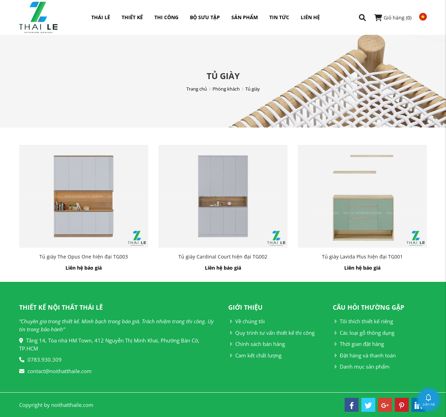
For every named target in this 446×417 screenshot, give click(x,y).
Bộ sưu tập (205, 17)
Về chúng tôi (246, 321)
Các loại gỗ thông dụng (363, 332)
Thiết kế (132, 17)
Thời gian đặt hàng (358, 343)
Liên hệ (310, 17)
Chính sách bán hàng (256, 343)
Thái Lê (100, 17)
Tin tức (279, 17)
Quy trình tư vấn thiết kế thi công (271, 332)
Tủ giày (252, 89)
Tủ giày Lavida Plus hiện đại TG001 (362, 256)
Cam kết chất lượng (255, 355)
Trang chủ (196, 89)
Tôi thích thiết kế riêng (363, 321)
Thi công (166, 17)
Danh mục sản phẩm (361, 366)
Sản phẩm (244, 17)
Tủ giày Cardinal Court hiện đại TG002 (222, 256)
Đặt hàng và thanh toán (364, 355)
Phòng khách (226, 89)
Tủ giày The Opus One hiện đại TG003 (83, 256)
